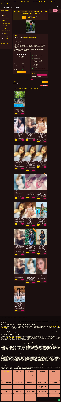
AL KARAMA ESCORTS (6, 390)
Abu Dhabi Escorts (54, 374)
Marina (24, 36)
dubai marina (5, 14)
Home (4, 6)
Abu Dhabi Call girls (30, 374)
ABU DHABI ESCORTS (54, 394)
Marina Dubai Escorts (6, 36)
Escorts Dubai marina (7, 39)
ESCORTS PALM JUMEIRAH (18, 386)
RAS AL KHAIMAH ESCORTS (42, 394)
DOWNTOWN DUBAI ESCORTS (42, 386)
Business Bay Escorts (18, 378)
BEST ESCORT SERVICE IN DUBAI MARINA (13, 336)
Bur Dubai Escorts (30, 370)
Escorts (7, 6)
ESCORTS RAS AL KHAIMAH (42, 382)
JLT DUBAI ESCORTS (30, 382)
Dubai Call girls (18, 374)
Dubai (4, 31)
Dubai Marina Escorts (6, 29)
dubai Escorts (42, 374)
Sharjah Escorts (6, 370)
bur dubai (5, 24)
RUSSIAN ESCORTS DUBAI (18, 394)
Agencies (11, 6)
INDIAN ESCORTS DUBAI (42, 390)
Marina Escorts (5, 42)
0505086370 (30, 17)
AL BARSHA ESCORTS (30, 386)
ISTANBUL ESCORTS (18, 398)
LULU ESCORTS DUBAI (54, 382)
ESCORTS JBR (6, 386)
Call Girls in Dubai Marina (31, 36)
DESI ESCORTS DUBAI (54, 390)
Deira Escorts (42, 370)
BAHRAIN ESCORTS (6, 398)
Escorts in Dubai (54, 370)
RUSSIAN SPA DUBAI (6, 394)
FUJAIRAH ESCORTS (54, 386)
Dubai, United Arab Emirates (5, 18)
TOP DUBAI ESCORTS (30, 398)
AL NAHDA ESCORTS (30, 394)
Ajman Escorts (42, 378)
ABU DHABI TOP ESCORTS (6, 382)
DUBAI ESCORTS (18, 390)
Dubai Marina (5, 32)
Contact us (17, 6)
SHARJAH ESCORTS (18, 382)
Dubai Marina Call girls (6, 22)
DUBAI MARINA (5, 37)
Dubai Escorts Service (6, 374)
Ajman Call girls (18, 370)
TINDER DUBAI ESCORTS (30, 390)
